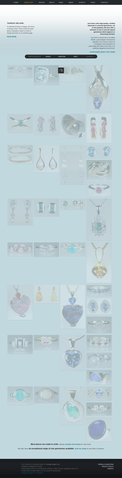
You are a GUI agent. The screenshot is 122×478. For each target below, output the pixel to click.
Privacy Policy (108, 466)
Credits (110, 469)
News (71, 2)
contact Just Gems (73, 444)
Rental (42, 2)
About (52, 2)
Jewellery (28, 2)
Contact (104, 2)
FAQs (61, 2)
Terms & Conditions (106, 464)
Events (82, 2)
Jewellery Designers (27, 473)
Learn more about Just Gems (102, 52)
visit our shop (80, 449)
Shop (93, 2)
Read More (11, 37)
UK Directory (39, 473)
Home (16, 2)
